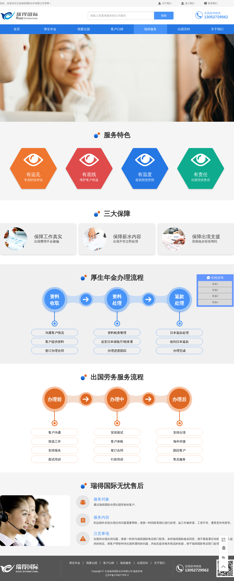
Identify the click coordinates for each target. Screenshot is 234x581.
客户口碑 (117, 29)
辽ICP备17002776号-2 (117, 575)
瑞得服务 (150, 29)
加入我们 (189, 3)
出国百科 (184, 29)
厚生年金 (50, 29)
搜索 (164, 15)
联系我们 (212, 3)
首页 (17, 29)
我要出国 (83, 29)
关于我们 (166, 3)
